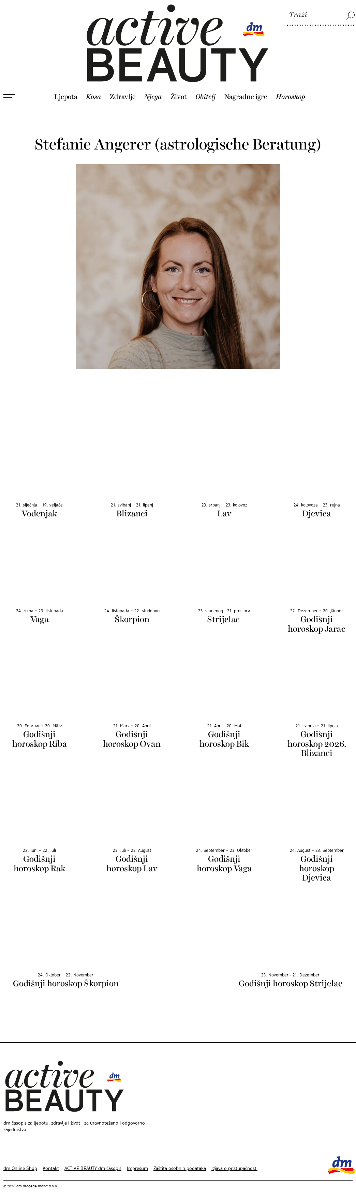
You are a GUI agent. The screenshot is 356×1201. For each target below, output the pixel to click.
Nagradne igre (245, 91)
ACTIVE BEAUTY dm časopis (92, 1162)
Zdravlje (123, 91)
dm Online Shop (20, 1162)
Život (178, 91)
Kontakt (51, 1162)
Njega (153, 91)
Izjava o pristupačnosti (234, 1162)
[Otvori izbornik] (9, 91)
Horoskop (290, 91)
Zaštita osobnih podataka (179, 1162)
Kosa (93, 91)
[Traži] (321, 15)
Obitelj (205, 91)
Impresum (137, 1162)
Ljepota (65, 91)
